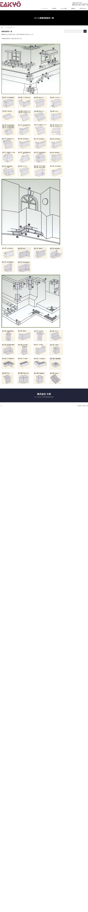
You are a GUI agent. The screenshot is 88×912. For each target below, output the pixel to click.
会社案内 (54, 8)
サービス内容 (64, 8)
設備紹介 (73, 8)
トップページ (45, 8)
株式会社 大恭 (44, 394)
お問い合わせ (83, 8)
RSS (1, 405)
